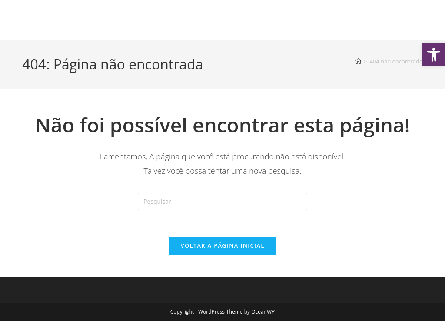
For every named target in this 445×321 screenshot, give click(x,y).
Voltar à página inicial (222, 245)
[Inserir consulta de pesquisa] (222, 201)
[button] (433, 54)
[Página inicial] (358, 61)
